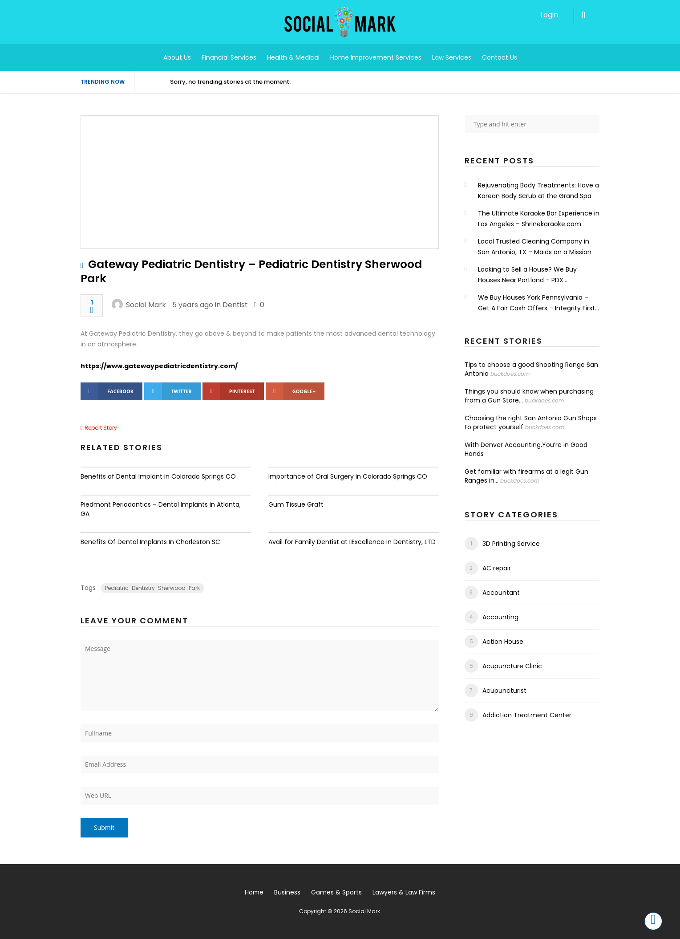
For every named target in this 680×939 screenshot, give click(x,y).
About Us (177, 57)
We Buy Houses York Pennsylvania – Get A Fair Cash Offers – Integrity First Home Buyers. (536, 303)
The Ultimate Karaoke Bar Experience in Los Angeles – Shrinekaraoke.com (538, 218)
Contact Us (499, 57)
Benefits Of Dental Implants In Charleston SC (150, 541)
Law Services (451, 57)
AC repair (496, 568)
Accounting (500, 617)
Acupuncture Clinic (512, 666)
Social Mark (146, 305)
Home (254, 892)
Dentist (235, 305)
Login (549, 15)
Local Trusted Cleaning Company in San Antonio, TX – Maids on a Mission (534, 246)
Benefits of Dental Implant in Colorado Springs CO (158, 476)
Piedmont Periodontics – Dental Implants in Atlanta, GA (161, 509)
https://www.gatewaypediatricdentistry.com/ (159, 366)
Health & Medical (293, 57)
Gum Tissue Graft (296, 504)
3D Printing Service (511, 543)
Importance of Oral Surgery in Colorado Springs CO (347, 476)
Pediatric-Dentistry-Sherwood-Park (152, 588)
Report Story (101, 427)
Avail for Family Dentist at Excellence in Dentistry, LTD (352, 541)
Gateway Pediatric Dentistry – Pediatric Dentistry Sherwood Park (251, 271)
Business (287, 892)
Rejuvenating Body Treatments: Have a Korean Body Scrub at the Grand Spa (538, 190)
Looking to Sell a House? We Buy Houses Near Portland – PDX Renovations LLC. (527, 275)
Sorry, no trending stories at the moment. (230, 81)
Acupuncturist (504, 690)
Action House (502, 641)
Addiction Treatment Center (526, 715)
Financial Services (229, 57)
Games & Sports (336, 892)
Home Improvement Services (375, 57)
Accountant (501, 592)
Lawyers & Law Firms (403, 892)
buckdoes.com (510, 374)
